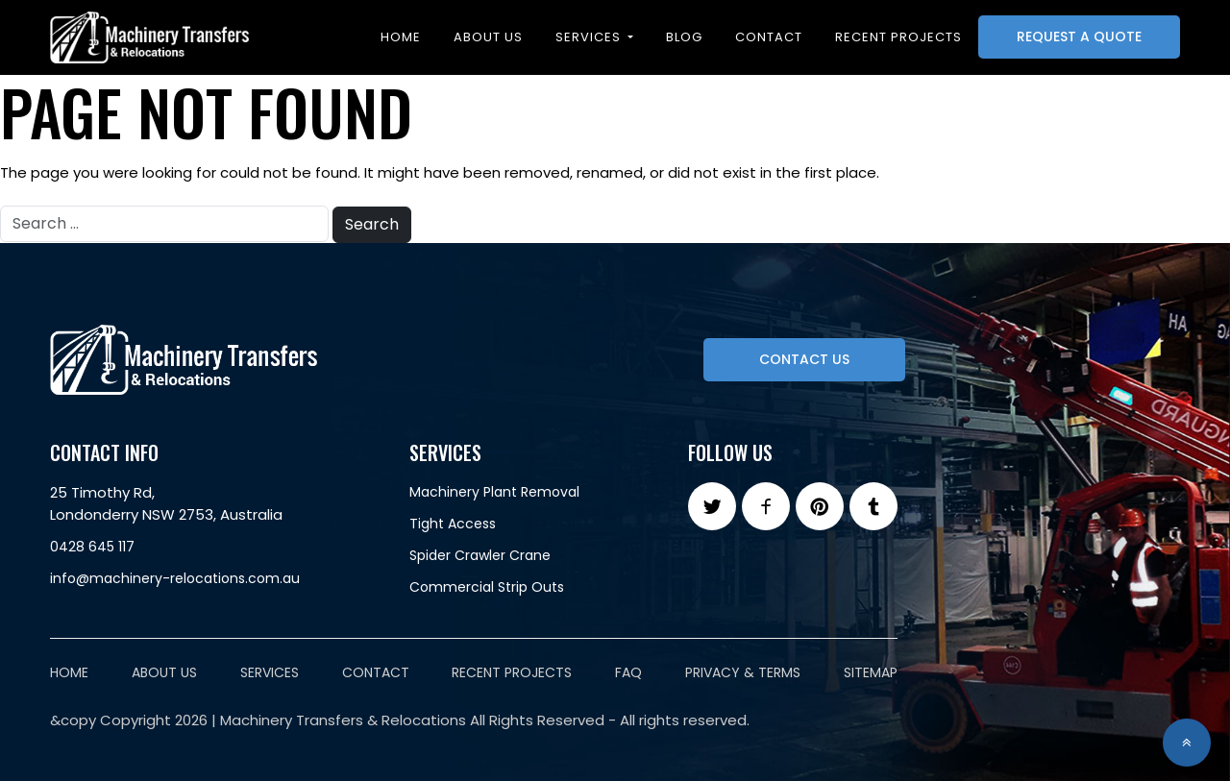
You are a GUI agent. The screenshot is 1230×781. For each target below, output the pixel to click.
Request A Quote (1079, 36)
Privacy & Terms (742, 672)
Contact (768, 37)
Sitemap (871, 672)
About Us (488, 37)
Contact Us (804, 359)
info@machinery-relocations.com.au (175, 578)
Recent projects (898, 37)
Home (401, 37)
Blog (684, 37)
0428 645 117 (92, 546)
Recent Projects (512, 672)
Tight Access (452, 523)
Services (590, 37)
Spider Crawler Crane (480, 555)
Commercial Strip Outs (486, 587)
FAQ (628, 672)
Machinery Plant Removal (494, 491)
